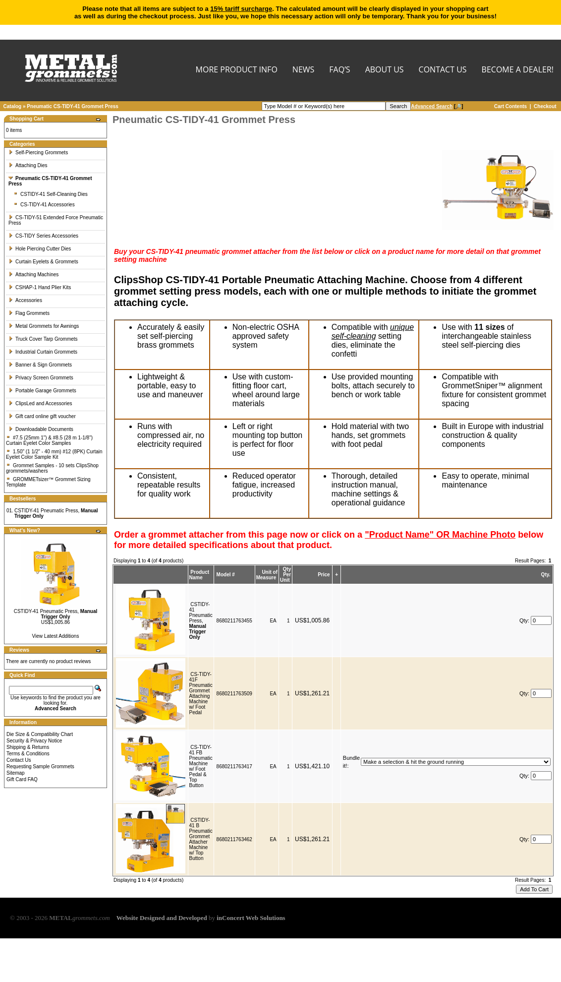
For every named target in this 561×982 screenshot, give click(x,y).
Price (324, 574)
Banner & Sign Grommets (40, 365)
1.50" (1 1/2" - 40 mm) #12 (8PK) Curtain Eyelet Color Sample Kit (54, 454)
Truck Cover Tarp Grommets (43, 339)
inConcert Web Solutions (251, 917)
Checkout (545, 106)
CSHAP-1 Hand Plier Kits (39, 287)
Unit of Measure (267, 574)
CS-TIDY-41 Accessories (44, 204)
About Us (384, 70)
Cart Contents (510, 106)
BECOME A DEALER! (518, 70)
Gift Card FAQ (22, 779)
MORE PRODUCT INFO (237, 70)
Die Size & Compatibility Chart (39, 734)
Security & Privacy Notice (34, 740)
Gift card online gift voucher (42, 416)
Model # (226, 574)
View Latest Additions (55, 636)
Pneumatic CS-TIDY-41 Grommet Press (72, 106)
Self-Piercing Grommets (38, 152)
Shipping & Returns (27, 747)
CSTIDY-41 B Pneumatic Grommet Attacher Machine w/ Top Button (201, 839)
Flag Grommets (29, 313)
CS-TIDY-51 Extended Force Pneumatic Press (55, 220)
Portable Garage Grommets (42, 390)
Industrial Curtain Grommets (42, 352)
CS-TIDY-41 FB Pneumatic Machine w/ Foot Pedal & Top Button (201, 766)
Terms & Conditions (28, 753)
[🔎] (437, 106)
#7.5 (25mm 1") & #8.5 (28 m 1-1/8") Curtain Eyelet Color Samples (49, 440)
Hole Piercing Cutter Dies (39, 248)
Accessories (25, 300)
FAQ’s (339, 70)
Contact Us (18, 760)
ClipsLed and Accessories (40, 403)
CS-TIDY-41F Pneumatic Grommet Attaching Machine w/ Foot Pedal (201, 693)
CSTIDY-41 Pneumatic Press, (56, 614)
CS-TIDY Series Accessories (43, 236)
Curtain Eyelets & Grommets (43, 261)
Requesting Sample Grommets (40, 766)
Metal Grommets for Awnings (43, 326)
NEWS (303, 70)
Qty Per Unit (285, 574)
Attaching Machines (33, 274)
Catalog (12, 106)
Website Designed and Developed (161, 917)
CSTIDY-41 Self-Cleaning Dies (50, 194)
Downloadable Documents (40, 429)
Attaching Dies (27, 165)
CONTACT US (443, 70)
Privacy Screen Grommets (40, 377)
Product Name (199, 574)
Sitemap (15, 773)
